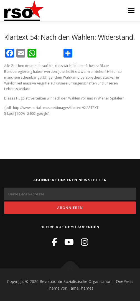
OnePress (124, 281)
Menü (130, 10)
